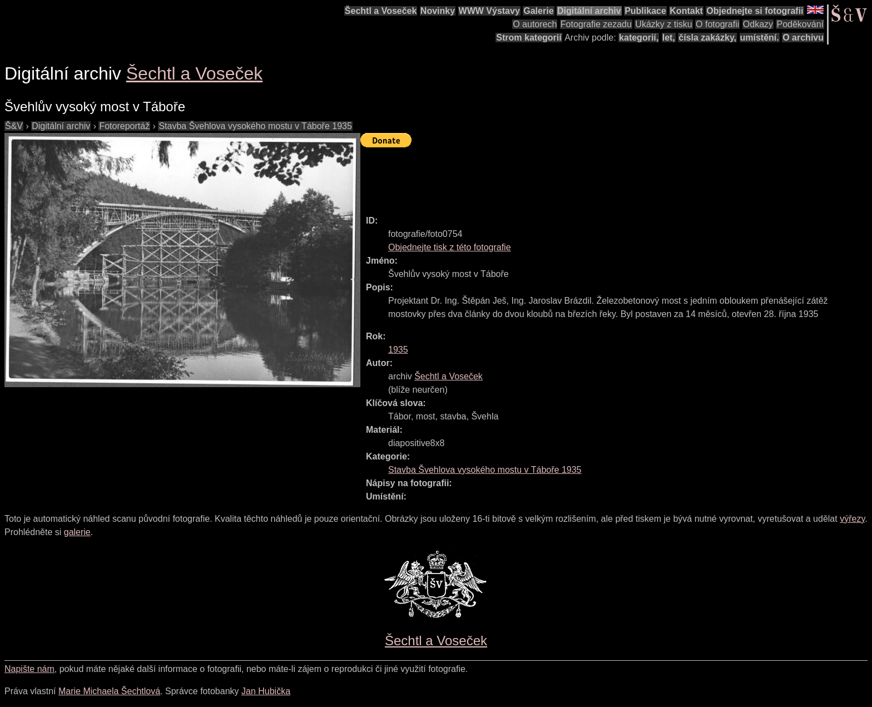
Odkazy (758, 24)
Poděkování (800, 24)
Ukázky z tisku (663, 24)
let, (668, 37)
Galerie (538, 11)
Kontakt (686, 11)
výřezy (852, 518)
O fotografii (717, 24)
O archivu (803, 37)
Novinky (437, 11)
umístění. (759, 37)
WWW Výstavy (489, 11)
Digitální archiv (589, 11)
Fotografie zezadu (596, 24)
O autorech (535, 24)
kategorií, (638, 37)
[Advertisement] (562, 176)
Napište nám (29, 669)
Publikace (645, 11)
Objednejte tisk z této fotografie (449, 247)
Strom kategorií (528, 37)
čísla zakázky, (707, 37)
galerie (77, 532)
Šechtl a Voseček (381, 11)
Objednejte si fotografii (754, 11)
